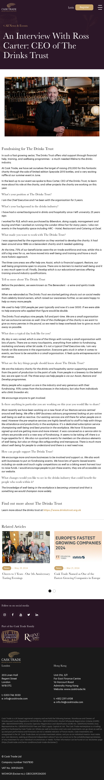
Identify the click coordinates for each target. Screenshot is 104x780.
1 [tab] (49, 590)
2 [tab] (54, 590)
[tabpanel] (26, 558)
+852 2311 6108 (64, 698)
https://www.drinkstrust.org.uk (62, 510)
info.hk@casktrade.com (69, 702)
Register (84, 7)
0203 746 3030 (12, 695)
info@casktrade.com (16, 698)
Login (71, 7)
